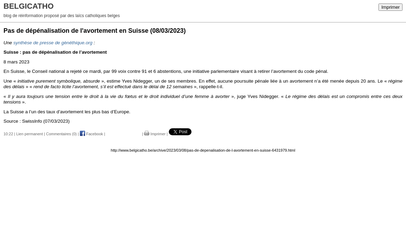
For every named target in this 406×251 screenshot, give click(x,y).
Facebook (91, 134)
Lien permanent (29, 134)
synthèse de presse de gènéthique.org (52, 42)
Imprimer (390, 7)
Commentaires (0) (61, 134)
